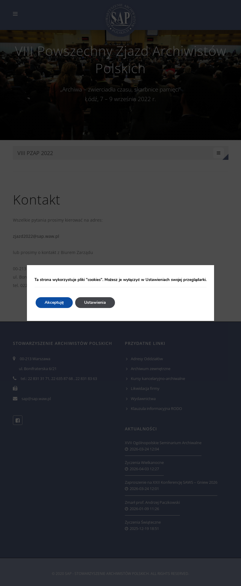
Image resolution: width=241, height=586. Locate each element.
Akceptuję (54, 302)
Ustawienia (95, 302)
